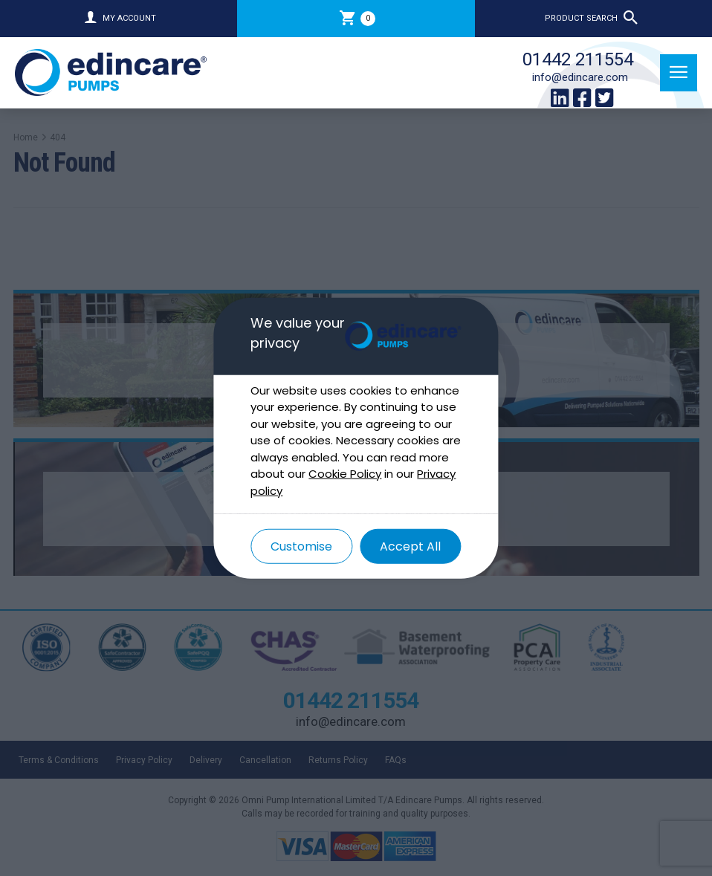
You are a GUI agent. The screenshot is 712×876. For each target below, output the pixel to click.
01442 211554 (577, 59)
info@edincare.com (580, 77)
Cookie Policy (344, 473)
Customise (301, 546)
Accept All (410, 546)
